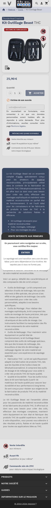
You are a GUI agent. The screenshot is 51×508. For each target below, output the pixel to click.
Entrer (25, 252)
